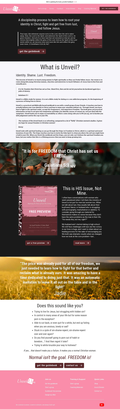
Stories (51, 9)
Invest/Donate (70, 9)
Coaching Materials (90, 9)
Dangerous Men (50, 395)
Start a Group (42, 9)
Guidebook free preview (53, 391)
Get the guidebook (51, 384)
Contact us (98, 391)
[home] (11, 9)
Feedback (60, 9)
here (74, 2)
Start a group (49, 387)
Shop (79, 9)
